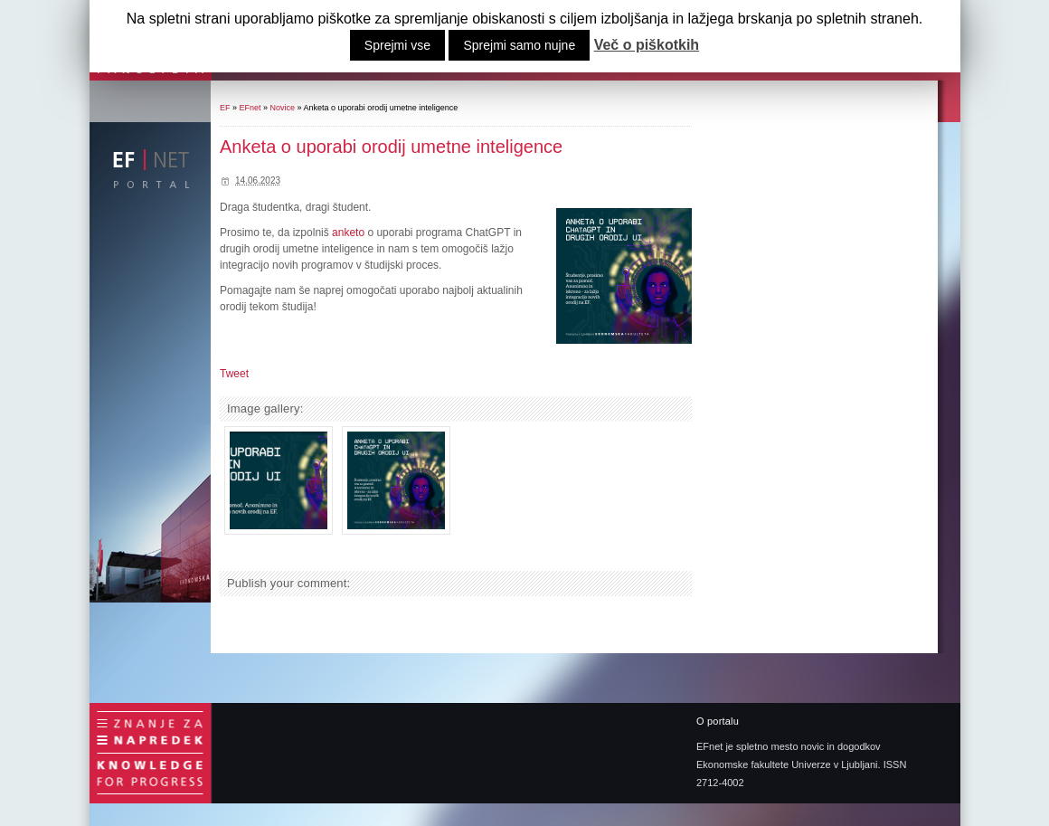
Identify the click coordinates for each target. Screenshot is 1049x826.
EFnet (250, 107)
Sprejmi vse (397, 45)
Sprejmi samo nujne (519, 45)
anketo (349, 232)
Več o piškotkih (646, 45)
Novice (283, 107)
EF (225, 107)
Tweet (234, 373)
